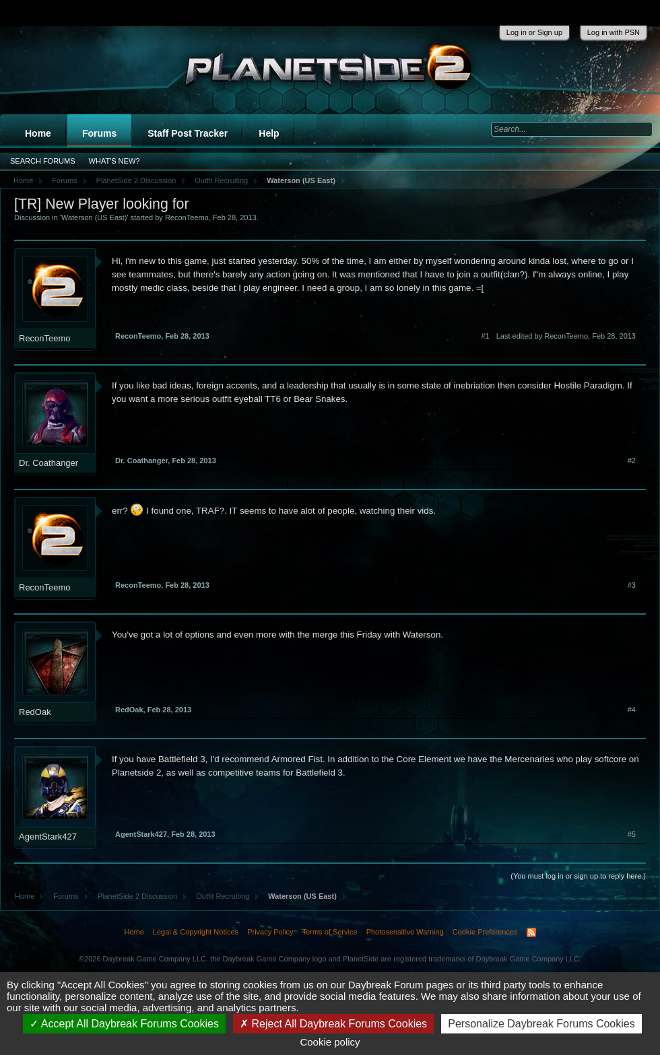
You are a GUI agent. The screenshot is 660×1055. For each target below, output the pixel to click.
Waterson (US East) (94, 217)
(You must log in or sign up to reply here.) (578, 876)
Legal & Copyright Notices (195, 932)
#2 (632, 460)
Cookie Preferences (485, 932)
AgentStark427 (48, 836)
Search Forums (42, 161)
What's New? (114, 161)
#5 (632, 834)
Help (269, 133)
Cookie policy (330, 1042)
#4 (632, 710)
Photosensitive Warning (405, 932)
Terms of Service (330, 932)
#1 (485, 336)
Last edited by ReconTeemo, (566, 336)
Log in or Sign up (534, 32)
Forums (99, 133)
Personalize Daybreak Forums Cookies (541, 1023)
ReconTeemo (187, 217)
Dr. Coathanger (48, 463)
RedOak (35, 712)
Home (38, 133)
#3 (632, 585)
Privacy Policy (270, 932)
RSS (531, 932)
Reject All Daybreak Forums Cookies (333, 1023)
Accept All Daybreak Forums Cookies (124, 1023)
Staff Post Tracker (187, 133)
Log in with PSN (613, 32)
